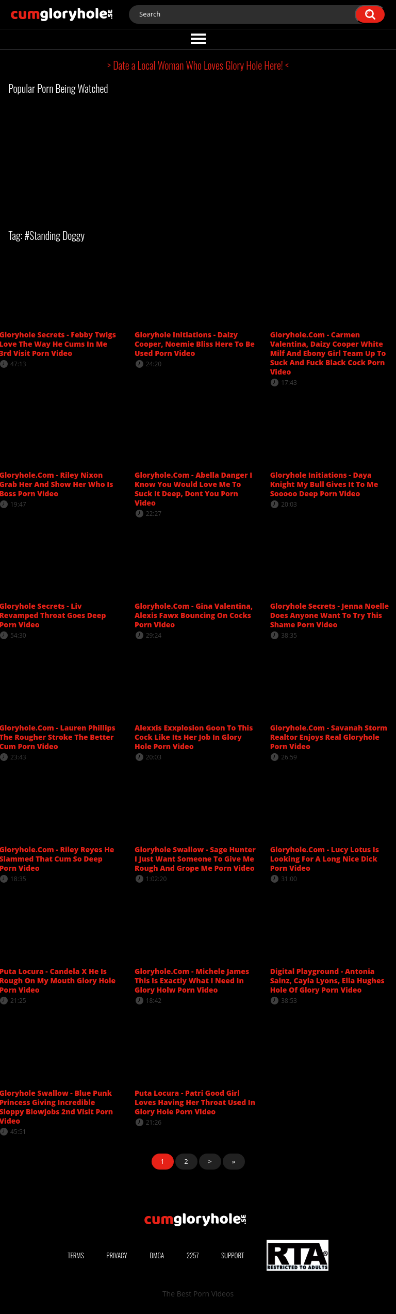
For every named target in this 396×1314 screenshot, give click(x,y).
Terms (76, 1255)
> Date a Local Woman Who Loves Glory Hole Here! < (198, 65)
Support (232, 1255)
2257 (193, 1255)
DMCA (157, 1255)
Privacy (116, 1255)
